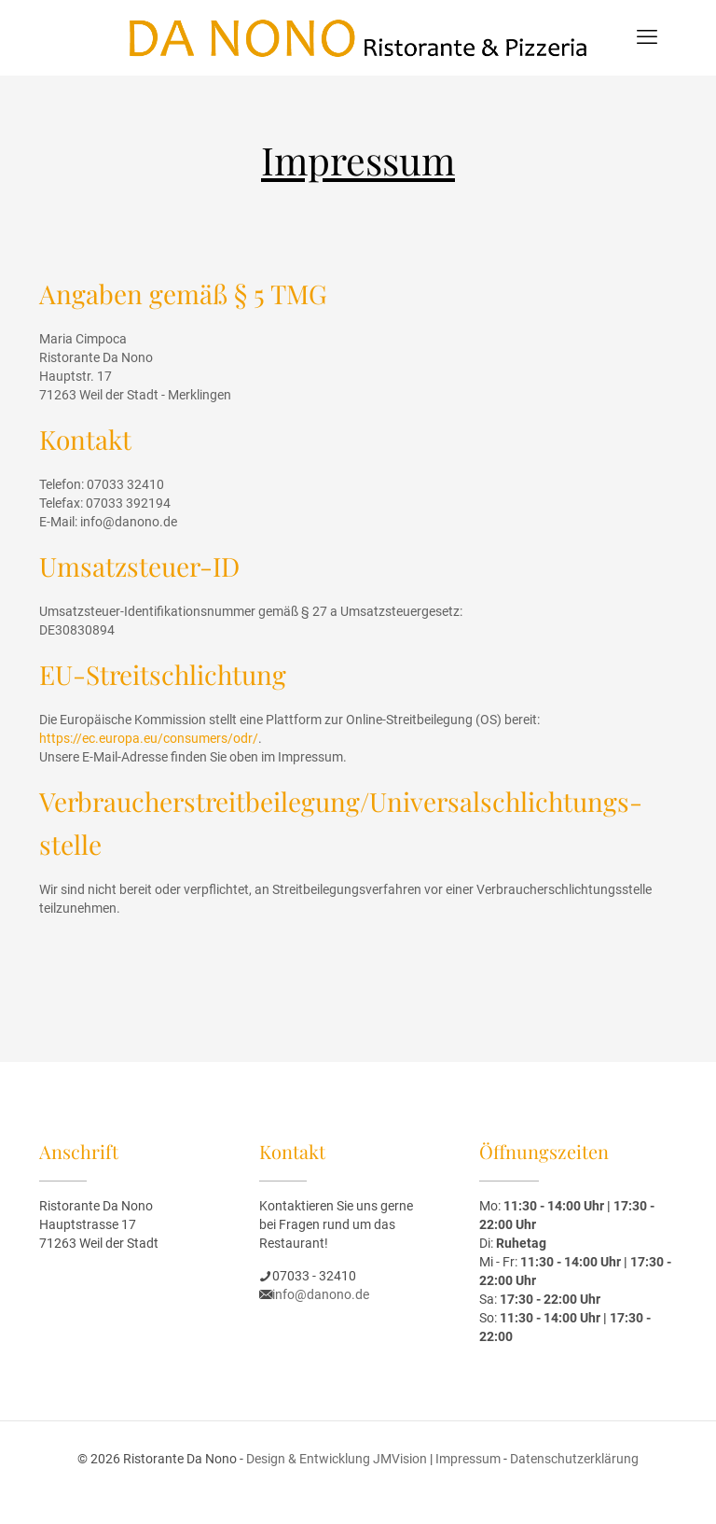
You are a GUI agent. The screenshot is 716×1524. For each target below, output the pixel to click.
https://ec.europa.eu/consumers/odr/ (148, 738)
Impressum (468, 1458)
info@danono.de (320, 1294)
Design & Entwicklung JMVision (336, 1458)
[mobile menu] (647, 37)
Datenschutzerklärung (574, 1458)
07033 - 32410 (314, 1275)
